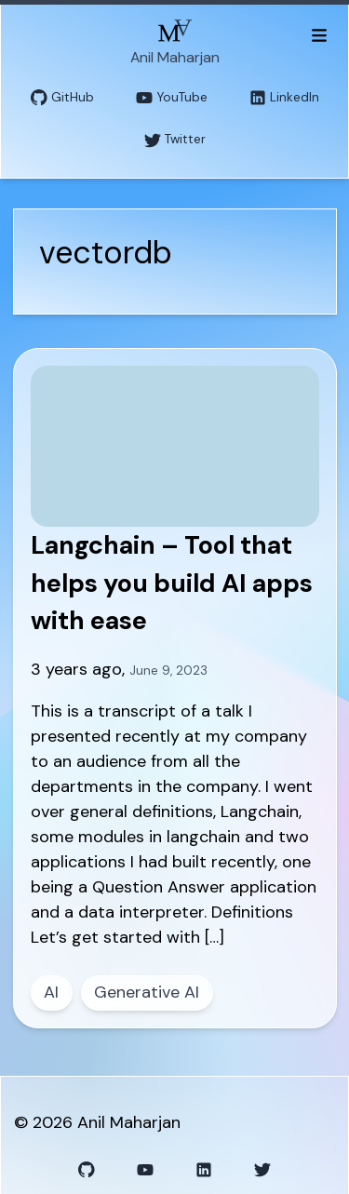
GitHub (62, 98)
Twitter (175, 140)
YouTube (172, 98)
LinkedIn (284, 98)
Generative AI (146, 992)
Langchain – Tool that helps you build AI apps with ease (172, 583)
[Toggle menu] (318, 34)
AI (51, 992)
